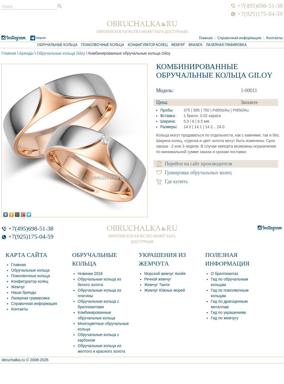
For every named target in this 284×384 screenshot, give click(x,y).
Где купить (172, 181)
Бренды (26, 53)
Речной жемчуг (157, 279)
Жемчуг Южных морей (164, 290)
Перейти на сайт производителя (194, 164)
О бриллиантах (224, 273)
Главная (205, 38)
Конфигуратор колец (148, 45)
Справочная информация (239, 38)
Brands (195, 45)
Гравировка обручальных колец (194, 172)
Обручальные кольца (57, 45)
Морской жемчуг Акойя (165, 273)
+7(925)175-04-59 (260, 14)
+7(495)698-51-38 (260, 6)
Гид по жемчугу (224, 318)
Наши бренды (23, 292)
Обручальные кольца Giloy (61, 53)
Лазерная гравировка (226, 45)
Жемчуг (178, 45)
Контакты (274, 38)
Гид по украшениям (228, 312)
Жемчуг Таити (156, 284)
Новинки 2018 (90, 273)
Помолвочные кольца (102, 45)
